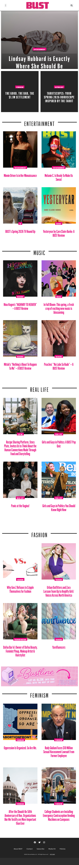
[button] (6, 5)
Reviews (20, 296)
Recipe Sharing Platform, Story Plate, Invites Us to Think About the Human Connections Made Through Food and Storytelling (20, 447)
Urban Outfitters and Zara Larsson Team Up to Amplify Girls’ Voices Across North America (58, 590)
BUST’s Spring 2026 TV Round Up (20, 231)
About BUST (18, 849)
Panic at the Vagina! (20, 505)
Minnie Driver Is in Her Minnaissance (20, 175)
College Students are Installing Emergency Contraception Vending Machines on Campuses (59, 814)
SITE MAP (52, 854)
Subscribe (40, 849)
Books (58, 223)
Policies (62, 849)
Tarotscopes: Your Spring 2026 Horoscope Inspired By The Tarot (59, 96)
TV (20, 223)
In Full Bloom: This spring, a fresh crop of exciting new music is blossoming (59, 307)
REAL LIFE (39, 388)
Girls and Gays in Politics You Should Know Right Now (58, 507)
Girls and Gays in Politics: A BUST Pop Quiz (59, 443)
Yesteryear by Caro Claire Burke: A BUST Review (58, 232)
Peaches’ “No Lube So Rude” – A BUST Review (58, 365)
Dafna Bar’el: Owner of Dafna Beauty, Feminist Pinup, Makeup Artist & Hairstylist (20, 650)
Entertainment (39, 49)
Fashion (39, 533)
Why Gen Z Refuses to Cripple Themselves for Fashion (20, 588)
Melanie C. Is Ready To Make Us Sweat (59, 176)
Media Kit (52, 849)
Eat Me (20, 434)
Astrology (59, 87)
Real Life (58, 434)
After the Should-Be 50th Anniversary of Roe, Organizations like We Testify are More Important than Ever (20, 816)
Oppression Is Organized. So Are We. (20, 747)
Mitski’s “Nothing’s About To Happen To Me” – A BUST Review (20, 365)
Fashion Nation (20, 639)
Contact (30, 849)
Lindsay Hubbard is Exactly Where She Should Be (39, 61)
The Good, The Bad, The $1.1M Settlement (19, 94)
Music (39, 251)
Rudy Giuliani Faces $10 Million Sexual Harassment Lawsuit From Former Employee (58, 751)
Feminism (19, 87)
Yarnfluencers (58, 646)
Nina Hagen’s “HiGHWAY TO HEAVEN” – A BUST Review (20, 306)
